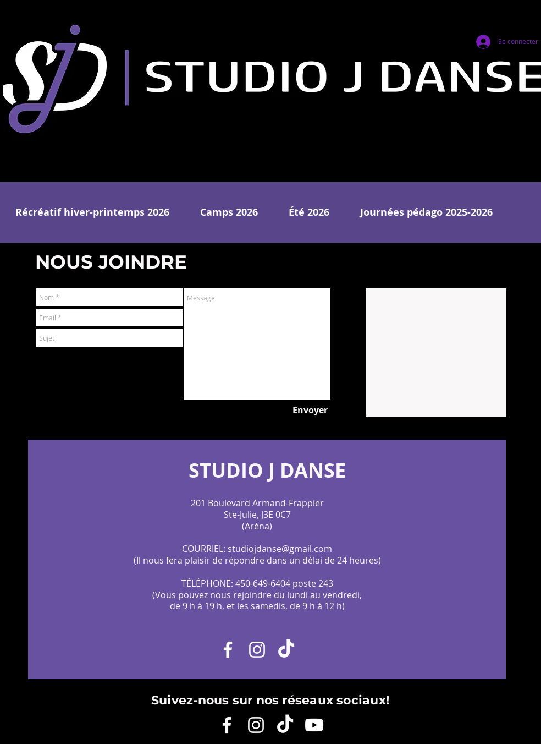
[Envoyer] (310, 410)
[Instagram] (257, 649)
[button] (92, 212)
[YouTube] (314, 725)
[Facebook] (228, 649)
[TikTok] (286, 649)
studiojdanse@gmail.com (280, 549)
